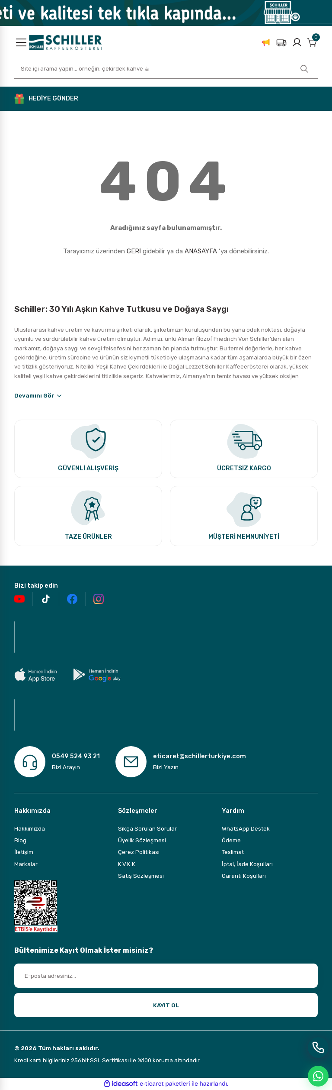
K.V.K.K (126, 864)
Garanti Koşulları (244, 876)
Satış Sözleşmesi (141, 876)
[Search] (166, 69)
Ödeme (231, 840)
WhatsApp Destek (246, 828)
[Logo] (65, 42)
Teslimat (233, 852)
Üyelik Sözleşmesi (142, 840)
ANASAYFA (201, 251)
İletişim (23, 852)
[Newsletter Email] (166, 976)
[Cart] (312, 42)
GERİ (134, 251)
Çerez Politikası (139, 852)
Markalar (26, 864)
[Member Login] (297, 42)
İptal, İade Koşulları (247, 864)
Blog (20, 840)
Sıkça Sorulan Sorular (147, 828)
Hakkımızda (29, 828)
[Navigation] (21, 42)
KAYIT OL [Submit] (166, 1005)
